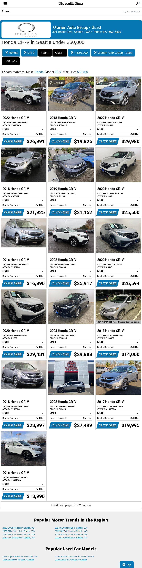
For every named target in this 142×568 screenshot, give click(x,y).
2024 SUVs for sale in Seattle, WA (71, 528)
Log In (125, 11)
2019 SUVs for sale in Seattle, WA (18, 537)
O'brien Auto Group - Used (113, 52)
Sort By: (10, 61)
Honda (11, 52)
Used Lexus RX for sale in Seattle (18, 559)
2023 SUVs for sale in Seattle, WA (18, 531)
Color (59, 52)
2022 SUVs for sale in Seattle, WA (71, 531)
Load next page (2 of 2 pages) (71, 505)
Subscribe (135, 11)
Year (45, 52)
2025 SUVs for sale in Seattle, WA (18, 528)
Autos (6, 11)
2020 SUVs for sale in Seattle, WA (71, 534)
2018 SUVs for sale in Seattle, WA (71, 537)
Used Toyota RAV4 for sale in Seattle (19, 556)
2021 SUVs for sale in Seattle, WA (18, 534)
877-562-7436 (112, 32)
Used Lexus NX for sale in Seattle (71, 559)
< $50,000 (79, 52)
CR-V (29, 52)
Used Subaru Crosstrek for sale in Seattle (74, 556)
